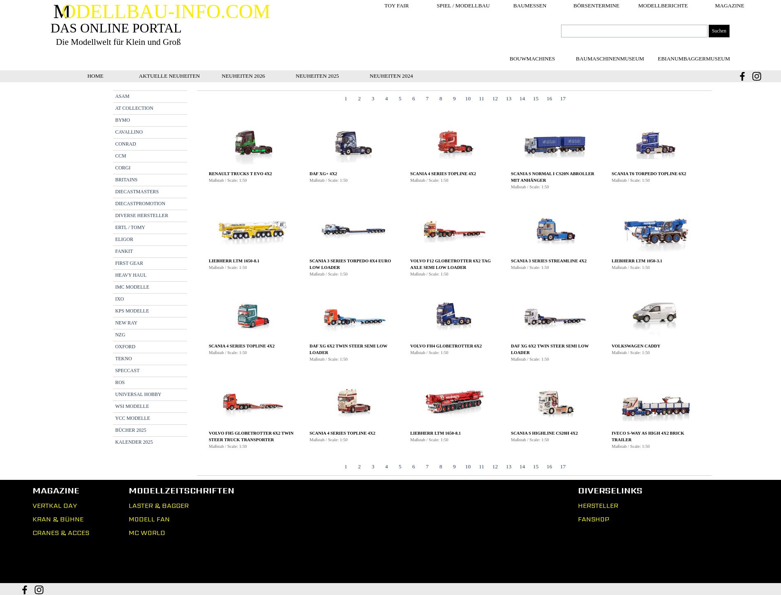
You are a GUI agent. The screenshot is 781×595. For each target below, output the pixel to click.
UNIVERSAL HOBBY (138, 394)
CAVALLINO (129, 132)
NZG (120, 335)
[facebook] (742, 76)
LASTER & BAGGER (159, 505)
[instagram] (757, 76)
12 (495, 98)
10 (468, 98)
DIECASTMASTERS (137, 191)
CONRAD (125, 144)
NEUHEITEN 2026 (243, 76)
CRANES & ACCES (60, 532)
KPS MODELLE (132, 311)
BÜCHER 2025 (130, 430)
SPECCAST (127, 370)
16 (549, 98)
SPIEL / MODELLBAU (463, 5)
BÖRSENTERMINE (596, 5)
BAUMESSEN (530, 5)
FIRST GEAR (129, 263)
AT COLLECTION (134, 108)
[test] (610, 59)
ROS (120, 382)
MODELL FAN (149, 519)
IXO (119, 299)
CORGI (122, 168)
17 (563, 98)
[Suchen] (634, 31)
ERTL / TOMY (130, 227)
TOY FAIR (396, 5)
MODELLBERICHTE (663, 5)
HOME (95, 76)
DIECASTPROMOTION (140, 203)
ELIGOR (124, 239)
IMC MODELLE (132, 287)
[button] (252, 143)
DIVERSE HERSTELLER (141, 215)
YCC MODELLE (132, 418)
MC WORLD (147, 532)
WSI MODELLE (132, 406)
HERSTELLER (598, 505)
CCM (120, 156)
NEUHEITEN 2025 (317, 76)
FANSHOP (593, 519)
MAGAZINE (729, 5)
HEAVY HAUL (130, 275)
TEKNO (123, 358)
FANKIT (124, 251)
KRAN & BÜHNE (57, 519)
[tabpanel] (454, 285)
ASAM (122, 96)
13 (508, 98)
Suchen (719, 31)
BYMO (122, 120)
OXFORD (125, 347)
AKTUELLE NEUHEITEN (169, 76)
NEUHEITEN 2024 (391, 76)
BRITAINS (126, 180)
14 (522, 98)
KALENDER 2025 (134, 442)
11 (481, 98)
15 (535, 98)
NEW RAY (126, 323)
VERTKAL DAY (54, 505)
